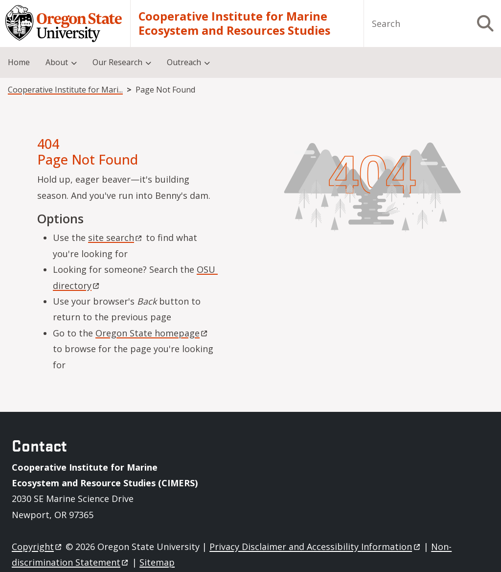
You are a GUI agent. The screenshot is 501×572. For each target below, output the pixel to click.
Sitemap (157, 562)
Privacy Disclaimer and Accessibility (315, 546)
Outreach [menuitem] (184, 62)
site (115, 237)
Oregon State (152, 333)
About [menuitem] (57, 62)
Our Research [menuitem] (117, 62)
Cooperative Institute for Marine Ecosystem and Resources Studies (234, 23)
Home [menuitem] (19, 62)
